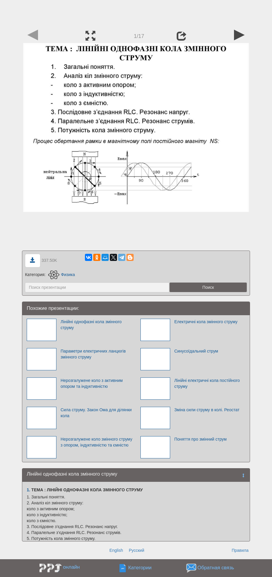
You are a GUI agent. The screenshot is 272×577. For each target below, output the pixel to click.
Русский (136, 550)
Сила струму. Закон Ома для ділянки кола (96, 412)
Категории (140, 568)
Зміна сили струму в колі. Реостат (206, 409)
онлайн (71, 567)
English (116, 550)
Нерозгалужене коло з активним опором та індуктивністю (92, 383)
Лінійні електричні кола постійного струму (207, 383)
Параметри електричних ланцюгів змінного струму (93, 354)
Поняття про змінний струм (200, 439)
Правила (240, 550)
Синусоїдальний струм (196, 351)
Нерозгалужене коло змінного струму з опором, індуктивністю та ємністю (96, 442)
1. (28, 489)
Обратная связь (215, 568)
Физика (61, 274)
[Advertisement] (136, 13)
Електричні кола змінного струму (206, 321)
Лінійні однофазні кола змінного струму (91, 324)
